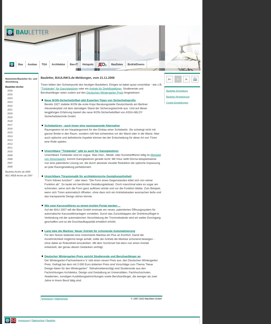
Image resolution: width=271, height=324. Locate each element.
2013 (9, 140)
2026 (9, 90)
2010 (9, 151)
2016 (9, 128)
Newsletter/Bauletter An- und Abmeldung (21, 80)
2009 (9, 155)
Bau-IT (74, 64)
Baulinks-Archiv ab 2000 (17, 171)
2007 (9, 163)
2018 (9, 121)
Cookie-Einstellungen (177, 102)
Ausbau (32, 64)
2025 (9, 94)
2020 (9, 113)
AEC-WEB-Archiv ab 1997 (18, 175)
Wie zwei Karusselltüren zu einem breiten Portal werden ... (82, 205)
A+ (169, 79)
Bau (20, 64)
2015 (9, 132)
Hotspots (87, 64)
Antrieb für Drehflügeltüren (105, 88)
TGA (44, 64)
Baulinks (51, 320)
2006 (9, 166)
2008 (9, 159)
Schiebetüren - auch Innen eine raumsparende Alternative (82, 125)
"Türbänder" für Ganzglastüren (59, 88)
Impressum (47, 298)
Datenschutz (61, 298)
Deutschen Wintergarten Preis (105, 92)
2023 (9, 102)
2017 (9, 125)
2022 (9, 106)
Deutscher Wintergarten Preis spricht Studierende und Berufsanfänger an (92, 256)
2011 (9, 147)
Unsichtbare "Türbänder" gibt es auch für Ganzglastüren (81, 150)
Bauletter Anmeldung (177, 91)
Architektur (58, 64)
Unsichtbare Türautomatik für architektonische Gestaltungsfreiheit (87, 176)
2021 (9, 109)
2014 (9, 136)
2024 (9, 98)
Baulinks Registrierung (177, 96)
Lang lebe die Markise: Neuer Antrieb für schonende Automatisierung (89, 231)
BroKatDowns (136, 64)
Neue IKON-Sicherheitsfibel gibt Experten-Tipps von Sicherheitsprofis (90, 100)
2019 (9, 117)
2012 (9, 144)
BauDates (117, 64)
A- (186, 79)
